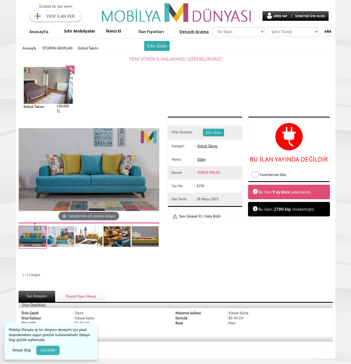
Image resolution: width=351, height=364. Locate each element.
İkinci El (113, 31)
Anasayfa (38, 31)
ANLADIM (48, 350)
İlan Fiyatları (151, 31)
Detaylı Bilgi (22, 350)
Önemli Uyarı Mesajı (81, 296)
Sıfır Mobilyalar (79, 31)
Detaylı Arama (194, 31)
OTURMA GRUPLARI (58, 48)
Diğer (201, 159)
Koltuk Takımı (88, 48)
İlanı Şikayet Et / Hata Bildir (200, 216)
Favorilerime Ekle (273, 174)
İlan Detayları (37, 296)
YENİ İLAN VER (60, 16)
